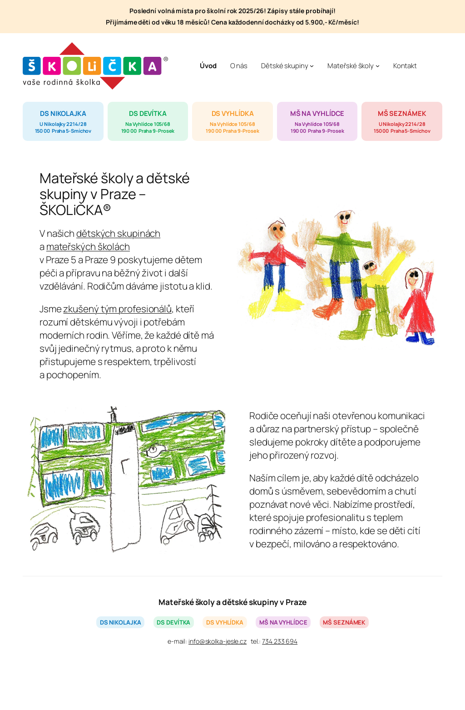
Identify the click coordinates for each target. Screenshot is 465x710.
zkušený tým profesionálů (117, 308)
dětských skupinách (118, 233)
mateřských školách (88, 246)
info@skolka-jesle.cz (217, 641)
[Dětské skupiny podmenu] (312, 66)
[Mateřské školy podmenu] (378, 66)
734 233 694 (279, 641)
